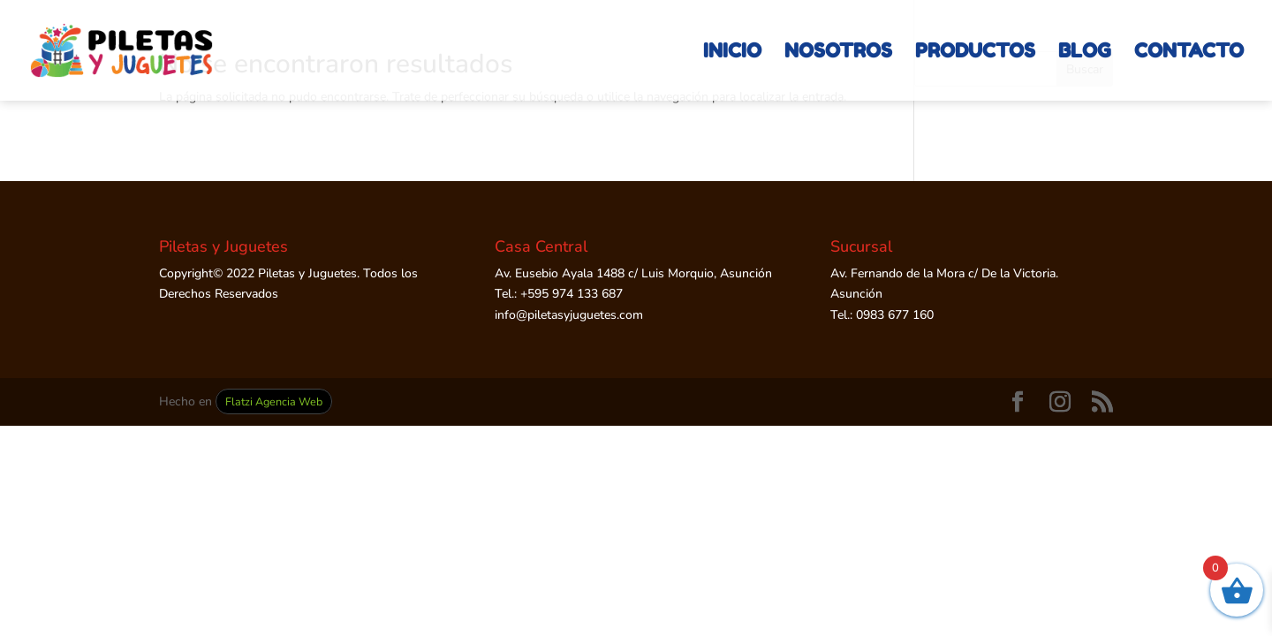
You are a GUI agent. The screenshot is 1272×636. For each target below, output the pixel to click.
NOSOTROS (838, 53)
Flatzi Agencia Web (273, 401)
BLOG (1084, 53)
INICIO (732, 53)
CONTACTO (1189, 53)
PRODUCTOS (975, 53)
